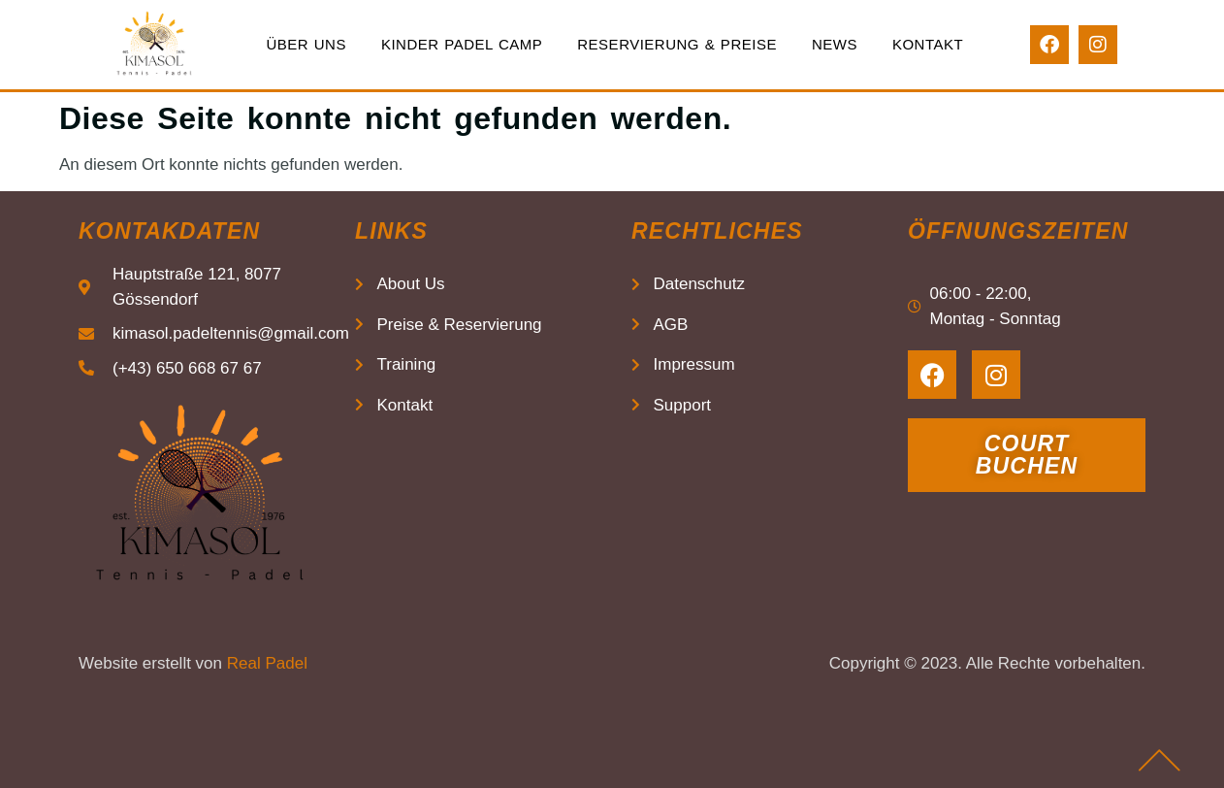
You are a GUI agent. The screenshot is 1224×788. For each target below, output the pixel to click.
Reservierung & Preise (677, 44)
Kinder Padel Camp (461, 44)
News (834, 44)
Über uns (306, 44)
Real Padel (267, 663)
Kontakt (927, 44)
